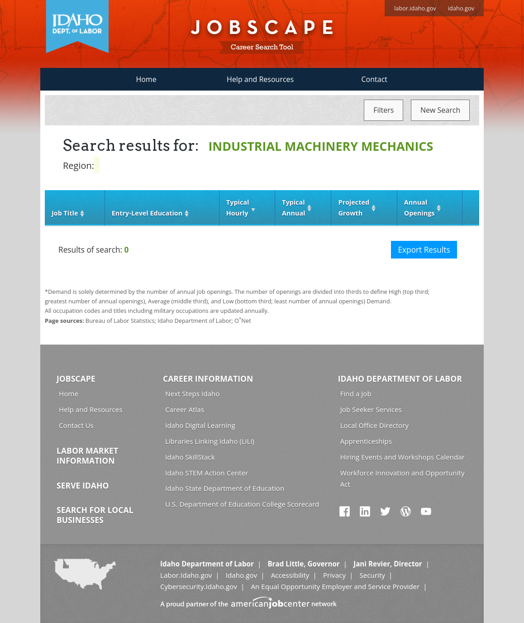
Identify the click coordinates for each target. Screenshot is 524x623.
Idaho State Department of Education (224, 488)
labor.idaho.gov (415, 8)
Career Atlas (184, 409)
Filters (383, 110)
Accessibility (290, 575)
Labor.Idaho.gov (186, 575)
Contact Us (76, 425)
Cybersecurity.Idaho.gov (198, 586)
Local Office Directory (374, 425)
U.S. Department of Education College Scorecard (242, 503)
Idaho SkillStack (190, 456)
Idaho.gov (241, 575)
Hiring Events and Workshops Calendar (402, 456)
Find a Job (356, 393)
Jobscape (76, 378)
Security (372, 575)
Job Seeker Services (371, 409)
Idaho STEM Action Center (206, 472)
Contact (374, 79)
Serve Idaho (83, 485)
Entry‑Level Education (147, 213)
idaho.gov (461, 8)
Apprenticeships (366, 441)
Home (146, 79)
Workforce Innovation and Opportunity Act (402, 478)
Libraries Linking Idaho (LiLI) (209, 441)
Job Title (65, 213)
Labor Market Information (87, 455)
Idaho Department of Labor (400, 378)
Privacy (334, 575)
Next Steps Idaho (192, 393)
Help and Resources (260, 79)
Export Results (424, 249)
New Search (440, 110)
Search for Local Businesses (95, 514)
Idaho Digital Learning (200, 425)
